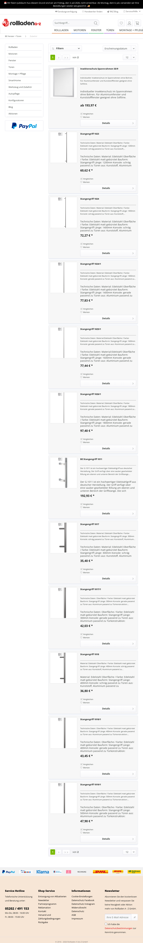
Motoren (13, 53)
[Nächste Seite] (58, 57)
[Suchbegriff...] (76, 23)
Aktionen (13, 113)
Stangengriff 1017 (89, 524)
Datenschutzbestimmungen (118, 928)
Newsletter (43, 900)
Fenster (12, 60)
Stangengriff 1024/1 (90, 263)
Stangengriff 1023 (89, 133)
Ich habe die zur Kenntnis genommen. (120, 928)
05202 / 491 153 (17, 908)
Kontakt (42, 911)
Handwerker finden (92, 11)
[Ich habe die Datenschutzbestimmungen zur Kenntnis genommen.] (106, 924)
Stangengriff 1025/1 (90, 329)
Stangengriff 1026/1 (90, 394)
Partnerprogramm (47, 903)
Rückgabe (43, 922)
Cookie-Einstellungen (82, 896)
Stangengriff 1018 (89, 654)
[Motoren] (79, 30)
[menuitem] (76, 24)
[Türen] (110, 30)
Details (118, 122)
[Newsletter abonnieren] (134, 917)
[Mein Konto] (129, 23)
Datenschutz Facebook (83, 900)
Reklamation (44, 907)
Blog (11, 106)
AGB (74, 914)
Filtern (58, 48)
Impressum (77, 918)
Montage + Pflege (17, 73)
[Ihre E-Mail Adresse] (118, 917)
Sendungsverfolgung (66, 11)
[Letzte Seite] (66, 57)
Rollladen (13, 47)
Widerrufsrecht (79, 907)
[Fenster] (96, 30)
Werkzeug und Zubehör (20, 87)
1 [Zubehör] (52, 57)
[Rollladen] (61, 30)
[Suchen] (95, 23)
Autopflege (14, 93)
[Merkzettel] (121, 23)
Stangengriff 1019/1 (90, 784)
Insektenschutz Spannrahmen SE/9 (99, 68)
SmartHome (15, 80)
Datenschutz (78, 911)
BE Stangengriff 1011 (91, 459)
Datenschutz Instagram (83, 903)
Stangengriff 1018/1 (90, 719)
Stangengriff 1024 (89, 198)
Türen (11, 67)
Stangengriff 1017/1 (90, 589)
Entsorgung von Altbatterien (52, 896)
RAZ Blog (112, 11)
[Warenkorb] (137, 23)
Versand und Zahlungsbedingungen (49, 916)
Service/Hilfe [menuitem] (130, 11)
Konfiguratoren (16, 100)
